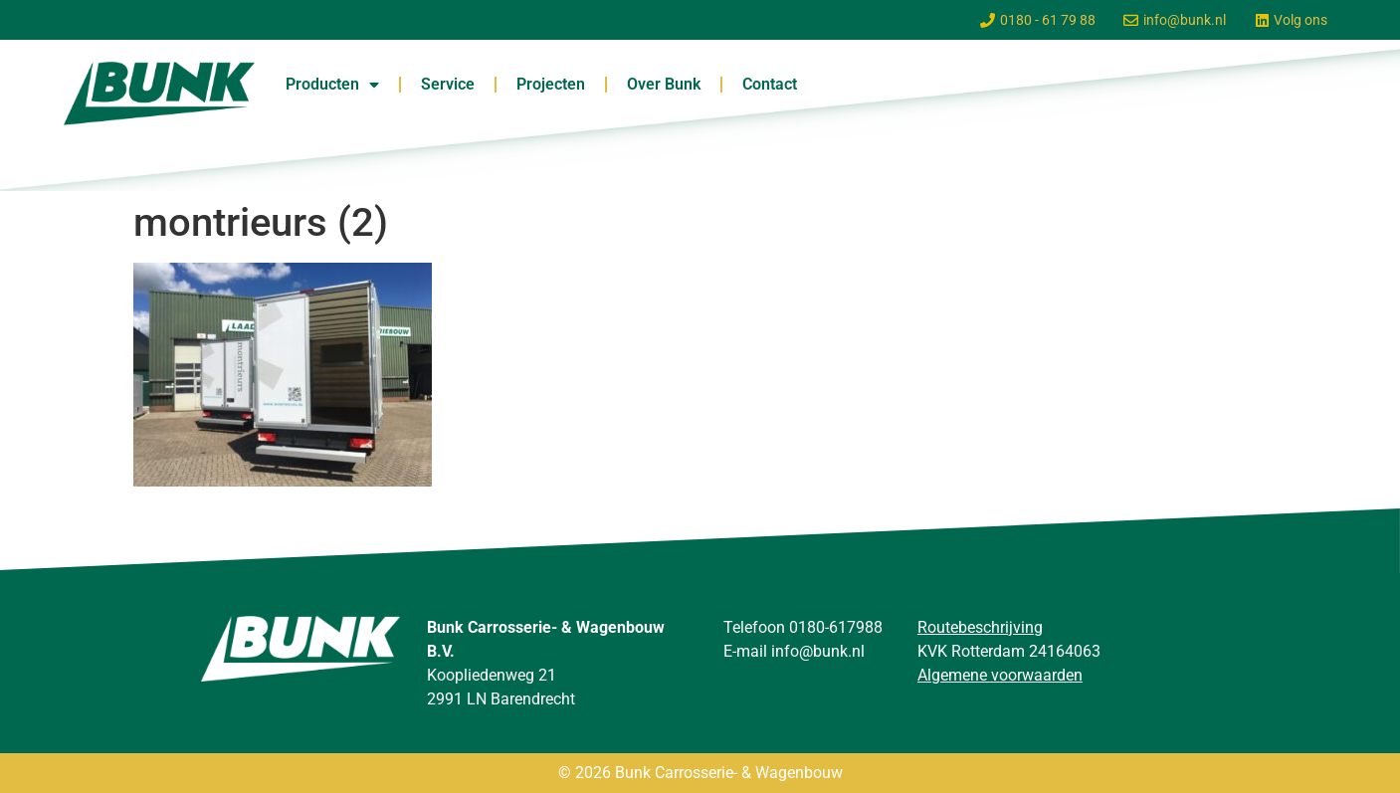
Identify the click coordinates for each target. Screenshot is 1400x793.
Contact (769, 84)
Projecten (550, 84)
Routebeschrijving (980, 627)
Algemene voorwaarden (1000, 675)
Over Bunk (663, 84)
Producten (332, 84)
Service (448, 84)
